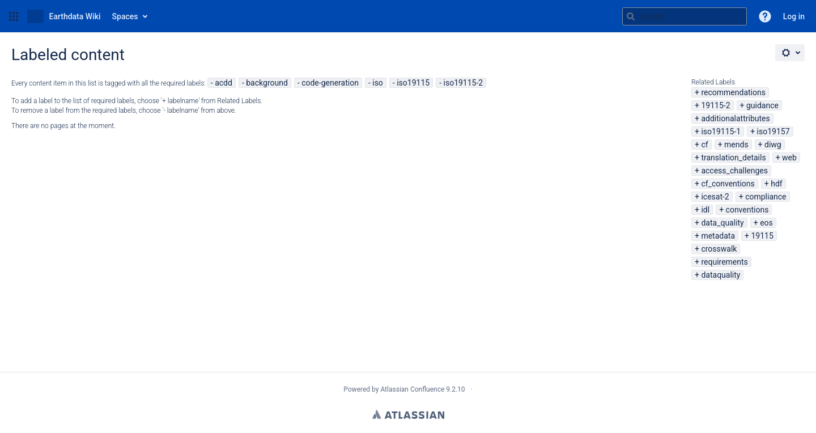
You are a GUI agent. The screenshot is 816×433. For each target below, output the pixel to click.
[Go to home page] (64, 16)
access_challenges (734, 170)
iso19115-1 (721, 131)
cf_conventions (727, 183)
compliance (765, 196)
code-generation (330, 82)
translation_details (733, 157)
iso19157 (773, 131)
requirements (724, 261)
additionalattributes (735, 118)
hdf (776, 183)
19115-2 (715, 105)
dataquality (720, 274)
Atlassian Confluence (412, 389)
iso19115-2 (463, 82)
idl (705, 209)
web (789, 157)
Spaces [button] (125, 16)
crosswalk (719, 248)
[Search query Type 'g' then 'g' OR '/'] (684, 16)
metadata (718, 235)
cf (704, 144)
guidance (762, 105)
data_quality (722, 222)
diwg (772, 144)
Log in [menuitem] (794, 16)
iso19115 (413, 82)
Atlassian (408, 414)
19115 (762, 235)
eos (766, 222)
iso (377, 82)
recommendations (733, 92)
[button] (14, 16)
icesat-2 (715, 196)
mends (736, 144)
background (267, 82)
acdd (223, 82)
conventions (747, 209)
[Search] (630, 16)
